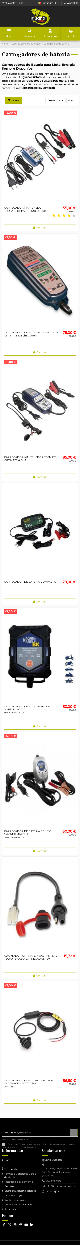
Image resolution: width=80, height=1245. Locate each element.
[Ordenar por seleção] (55, 100)
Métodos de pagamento (18, 1181)
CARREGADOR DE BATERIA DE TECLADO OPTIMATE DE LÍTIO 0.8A (31, 334)
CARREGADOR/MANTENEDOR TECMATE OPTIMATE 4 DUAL (30, 458)
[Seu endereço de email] (36, 1132)
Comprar (40, 227)
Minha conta (9, 3)
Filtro (13, 100)
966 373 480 (53, 1180)
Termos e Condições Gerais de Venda (20, 1175)
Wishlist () (70, 3)
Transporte (11, 1169)
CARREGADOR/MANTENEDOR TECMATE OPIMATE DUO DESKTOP (26, 209)
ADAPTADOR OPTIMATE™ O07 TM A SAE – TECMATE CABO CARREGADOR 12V (31, 957)
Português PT (48, 3)
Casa (7, 1159)
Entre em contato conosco (20, 1190)
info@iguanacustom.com (61, 1186)
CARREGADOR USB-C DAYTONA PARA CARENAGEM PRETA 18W (29, 1082)
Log (21, 3)
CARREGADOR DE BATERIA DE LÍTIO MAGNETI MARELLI (27, 832)
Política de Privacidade (17, 1204)
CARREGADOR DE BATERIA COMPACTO (30, 581)
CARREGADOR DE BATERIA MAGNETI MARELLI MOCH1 (28, 708)
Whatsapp (52, 1191)
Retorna (9, 1186)
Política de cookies (15, 1200)
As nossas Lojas (13, 1195)
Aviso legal (10, 1209)
